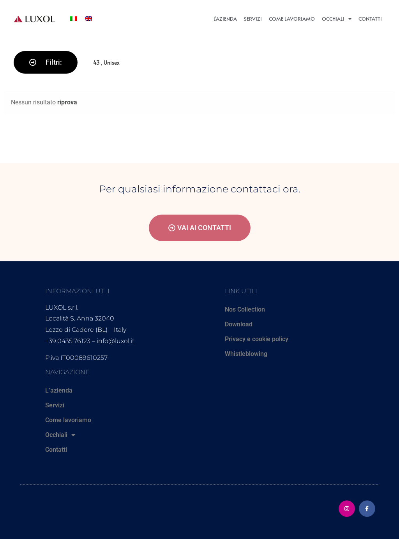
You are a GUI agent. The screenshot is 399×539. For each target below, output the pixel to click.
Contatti (370, 18)
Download (238, 324)
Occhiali (336, 18)
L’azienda (225, 18)
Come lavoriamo (292, 18)
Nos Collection (245, 309)
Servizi (253, 18)
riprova (67, 102)
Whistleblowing (246, 354)
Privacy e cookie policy (256, 339)
